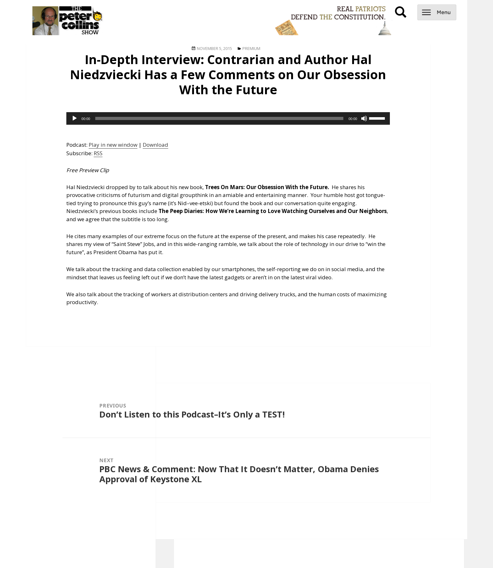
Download (155, 144)
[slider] (219, 118)
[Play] (74, 118)
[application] (228, 118)
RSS (98, 153)
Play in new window (113, 144)
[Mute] (364, 118)
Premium (251, 48)
